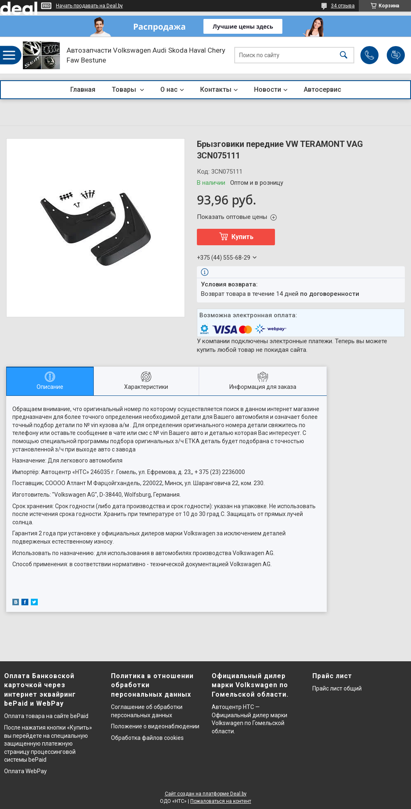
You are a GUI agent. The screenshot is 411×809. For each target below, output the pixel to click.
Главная (82, 89)
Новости (267, 89)
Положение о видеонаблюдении (155, 726)
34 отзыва (343, 6)
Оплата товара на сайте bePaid (46, 716)
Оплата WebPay (25, 771)
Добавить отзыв (396, 55)
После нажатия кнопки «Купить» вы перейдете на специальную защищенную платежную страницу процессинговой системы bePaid (48, 743)
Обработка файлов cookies (147, 738)
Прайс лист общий (337, 688)
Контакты (215, 89)
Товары (125, 89)
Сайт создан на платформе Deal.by (206, 794)
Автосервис (322, 89)
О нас (169, 89)
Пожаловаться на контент (220, 801)
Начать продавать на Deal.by (89, 6)
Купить (242, 237)
